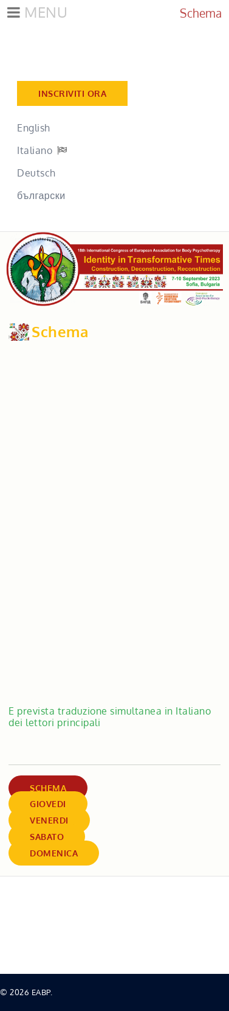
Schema (48, 788)
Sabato (47, 836)
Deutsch (36, 173)
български (41, 195)
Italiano (34, 150)
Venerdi (49, 820)
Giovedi (48, 804)
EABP (41, 992)
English (33, 128)
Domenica (54, 853)
